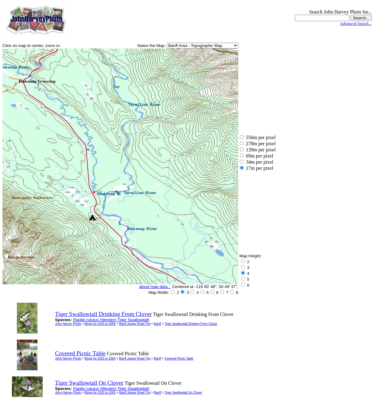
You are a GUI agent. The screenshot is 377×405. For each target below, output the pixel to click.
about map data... (155, 286)
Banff (157, 323)
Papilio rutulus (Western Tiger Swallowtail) (111, 319)
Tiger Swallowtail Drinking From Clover (191, 323)
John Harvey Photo (68, 323)
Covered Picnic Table (179, 358)
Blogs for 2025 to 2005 (100, 323)
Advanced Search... (356, 23)
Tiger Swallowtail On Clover (183, 392)
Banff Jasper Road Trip (134, 323)
